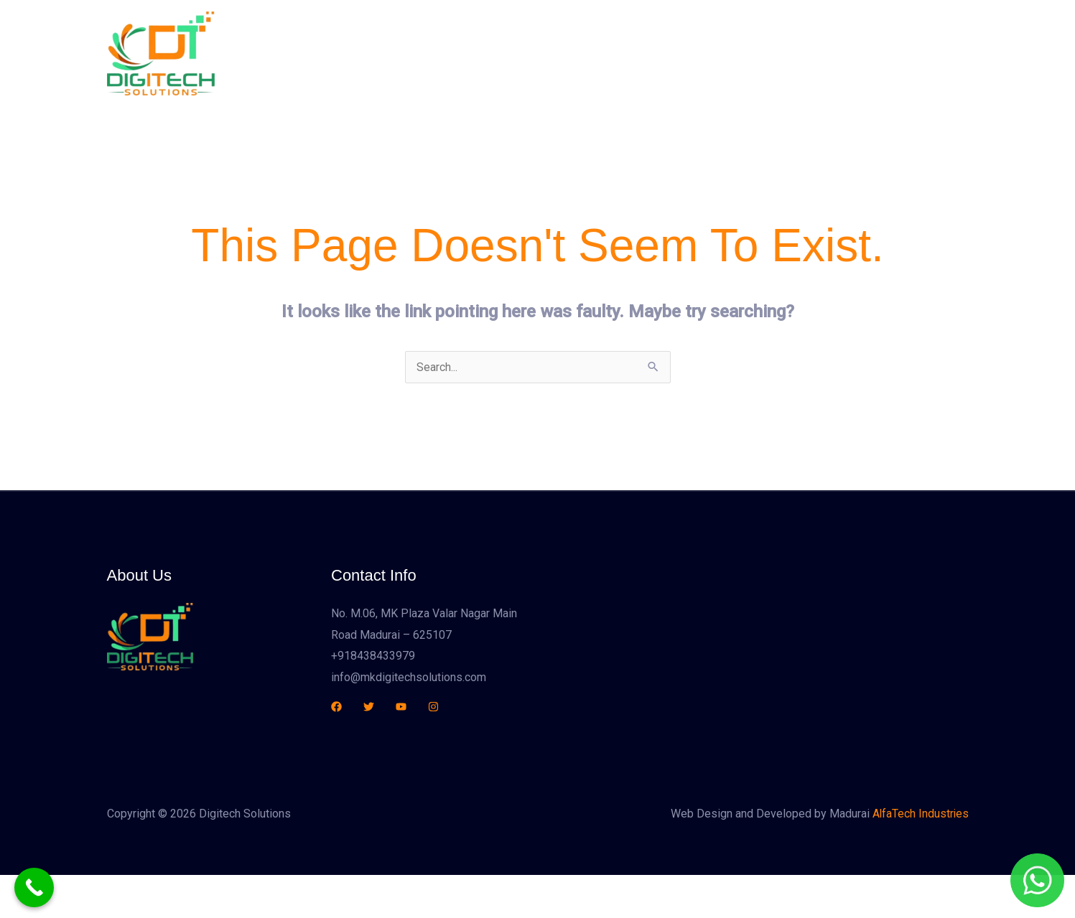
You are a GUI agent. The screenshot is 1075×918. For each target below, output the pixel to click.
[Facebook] (336, 706)
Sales (696, 53)
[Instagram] (433, 706)
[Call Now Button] (34, 887)
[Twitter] (368, 706)
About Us (569, 53)
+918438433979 (373, 655)
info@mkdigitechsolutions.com (408, 677)
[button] (891, 53)
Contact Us (761, 53)
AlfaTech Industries (920, 814)
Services (637, 53)
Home (508, 53)
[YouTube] (401, 706)
